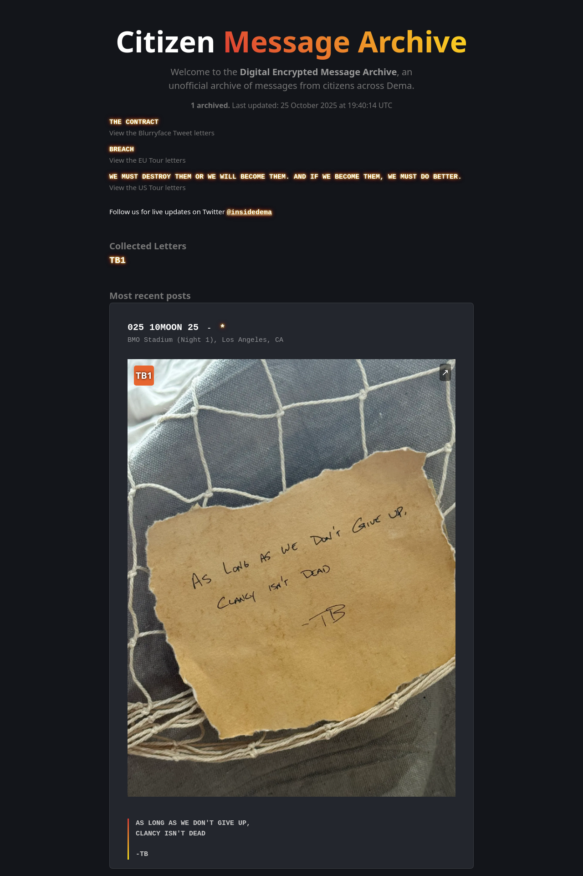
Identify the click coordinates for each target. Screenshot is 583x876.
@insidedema (249, 212)
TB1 (117, 260)
